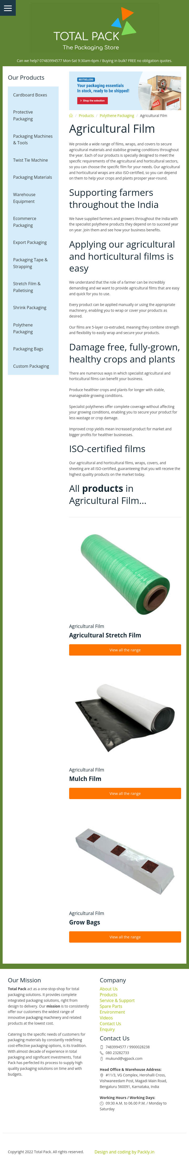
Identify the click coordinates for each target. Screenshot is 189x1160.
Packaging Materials (32, 177)
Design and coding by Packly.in (125, 1152)
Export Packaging (30, 242)
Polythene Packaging (23, 328)
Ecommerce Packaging (24, 222)
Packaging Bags (28, 349)
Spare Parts (111, 1006)
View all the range (125, 649)
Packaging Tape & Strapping (30, 263)
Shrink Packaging (29, 307)
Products (86, 115)
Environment (112, 1012)
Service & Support (117, 1000)
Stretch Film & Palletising (26, 287)
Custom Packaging (31, 366)
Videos (106, 1018)
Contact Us (110, 1023)
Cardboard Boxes (30, 95)
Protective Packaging (23, 115)
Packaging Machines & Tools (33, 139)
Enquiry (107, 1029)
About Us (109, 989)
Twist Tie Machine (30, 160)
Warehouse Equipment (24, 198)
